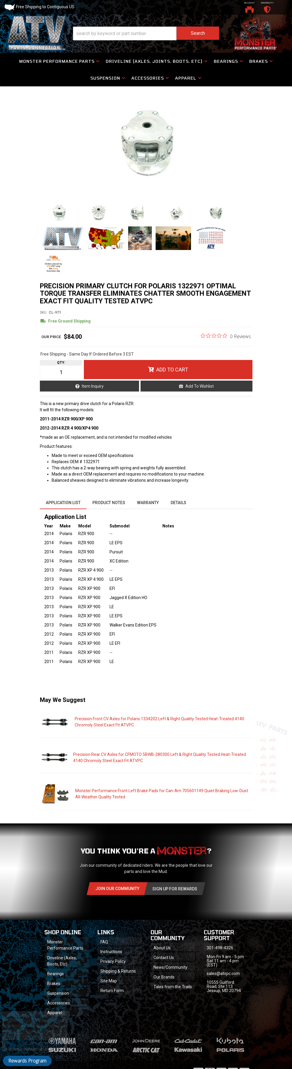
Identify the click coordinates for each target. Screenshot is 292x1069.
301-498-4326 (220, 947)
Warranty (148, 502)
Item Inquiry (93, 386)
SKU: (43, 312)
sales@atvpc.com (223, 973)
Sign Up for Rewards (174, 889)
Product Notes (108, 502)
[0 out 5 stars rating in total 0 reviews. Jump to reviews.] (226, 336)
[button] (146, 33)
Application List (63, 502)
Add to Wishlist (199, 386)
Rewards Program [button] (27, 1061)
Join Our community (117, 888)
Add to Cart (172, 369)
